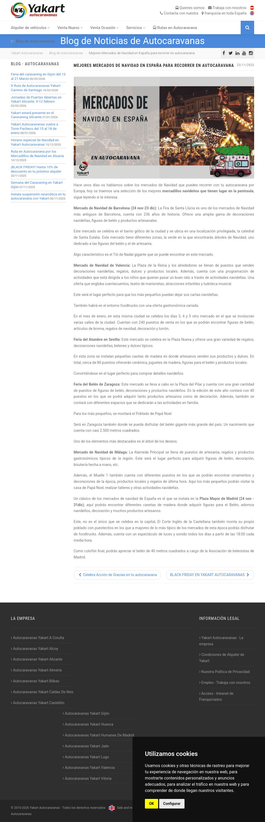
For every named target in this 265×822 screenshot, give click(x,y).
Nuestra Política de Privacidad (224, 672)
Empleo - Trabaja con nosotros (225, 683)
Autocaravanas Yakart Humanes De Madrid (98, 735)
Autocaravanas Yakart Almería (36, 670)
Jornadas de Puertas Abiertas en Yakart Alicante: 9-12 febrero (36, 99)
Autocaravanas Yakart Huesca (88, 724)
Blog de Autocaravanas (66, 53)
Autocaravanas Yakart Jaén (86, 746)
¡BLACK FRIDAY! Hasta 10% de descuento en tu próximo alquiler (36, 169)
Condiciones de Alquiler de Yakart (221, 658)
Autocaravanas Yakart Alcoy (34, 649)
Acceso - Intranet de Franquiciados (216, 696)
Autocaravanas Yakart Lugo (86, 757)
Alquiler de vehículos (30, 27)
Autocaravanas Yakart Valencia (89, 768)
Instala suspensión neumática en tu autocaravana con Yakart (38, 196)
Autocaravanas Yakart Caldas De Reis (42, 692)
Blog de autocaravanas (33, 41)
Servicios (136, 27)
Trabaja (227, 8)
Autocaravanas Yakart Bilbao (35, 681)
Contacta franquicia (203, 13)
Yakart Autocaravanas (27, 53)
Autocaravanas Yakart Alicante (36, 659)
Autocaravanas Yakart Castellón (37, 703)
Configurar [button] (172, 804)
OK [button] (151, 804)
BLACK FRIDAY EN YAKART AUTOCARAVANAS (210, 575)
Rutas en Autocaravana (175, 27)
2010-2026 (21, 808)
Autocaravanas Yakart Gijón (86, 713)
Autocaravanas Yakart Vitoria (87, 778)
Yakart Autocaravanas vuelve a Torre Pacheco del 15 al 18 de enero (34, 128)
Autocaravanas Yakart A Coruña (37, 638)
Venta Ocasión (104, 27)
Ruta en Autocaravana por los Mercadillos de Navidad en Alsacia (37, 154)
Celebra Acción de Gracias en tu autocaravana (117, 575)
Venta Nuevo (70, 27)
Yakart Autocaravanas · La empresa (221, 641)
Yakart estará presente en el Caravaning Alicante (32, 115)
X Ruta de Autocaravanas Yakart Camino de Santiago (35, 88)
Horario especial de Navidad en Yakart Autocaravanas (35, 142)
